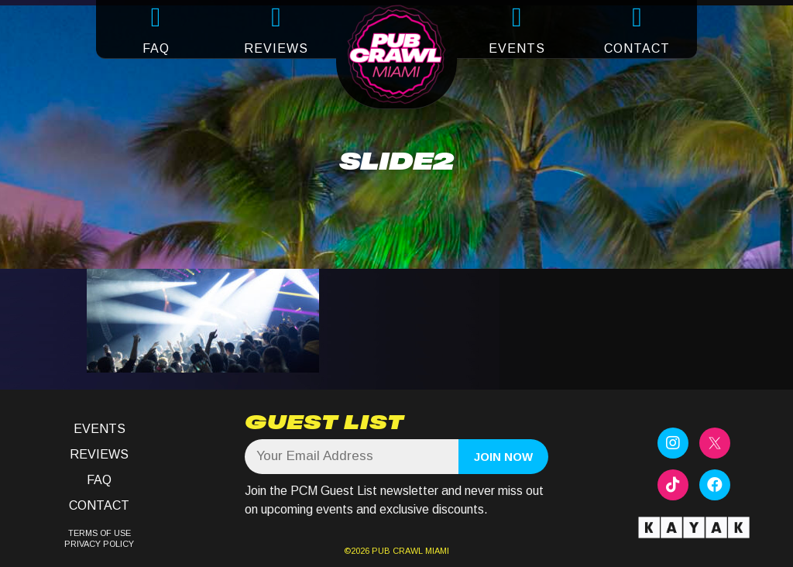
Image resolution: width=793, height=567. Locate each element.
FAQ (156, 48)
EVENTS (517, 48)
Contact (99, 505)
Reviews (99, 454)
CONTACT (637, 48)
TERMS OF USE (99, 533)
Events (99, 428)
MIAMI (436, 550)
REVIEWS (276, 48)
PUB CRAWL (397, 550)
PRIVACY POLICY (99, 543)
